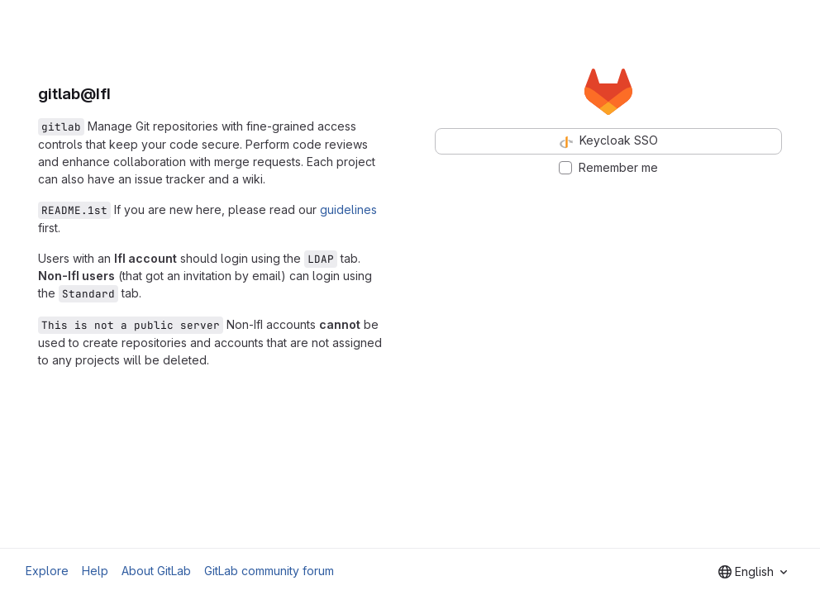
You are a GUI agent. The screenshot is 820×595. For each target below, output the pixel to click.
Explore (47, 571)
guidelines (348, 209)
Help (95, 571)
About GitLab (156, 571)
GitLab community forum (269, 571)
